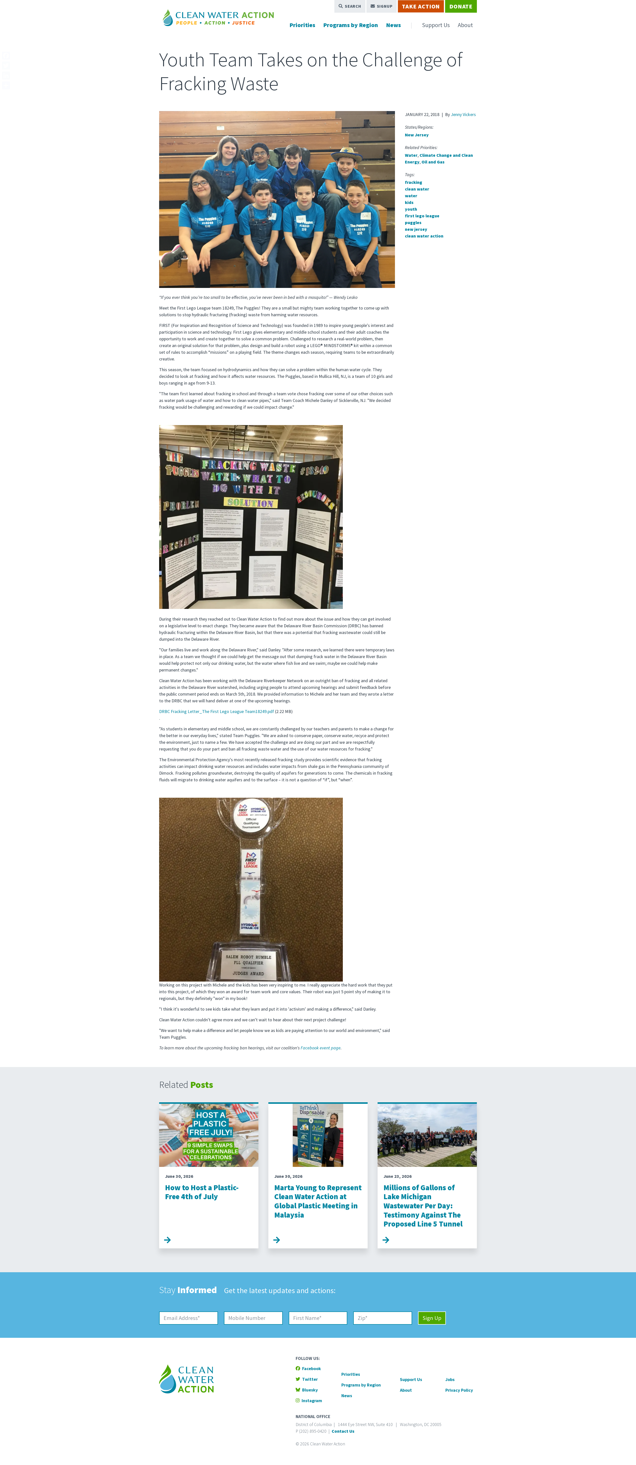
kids (409, 202)
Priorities (302, 25)
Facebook (308, 1368)
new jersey (416, 229)
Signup (382, 6)
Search (350, 6)
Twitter (307, 1379)
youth (411, 209)
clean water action (424, 236)
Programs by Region (350, 25)
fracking (413, 182)
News (393, 25)
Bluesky (307, 1390)
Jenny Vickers (463, 114)
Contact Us (343, 1431)
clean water (417, 189)
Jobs (450, 1379)
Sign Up (432, 1317)
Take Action (421, 6)
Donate (461, 6)
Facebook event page (321, 1048)
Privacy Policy (459, 1390)
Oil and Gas (433, 162)
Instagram (309, 1400)
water (411, 195)
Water (411, 155)
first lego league (422, 216)
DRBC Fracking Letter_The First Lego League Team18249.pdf (216, 711)
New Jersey (417, 135)
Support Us (436, 25)
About (465, 25)
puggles (413, 222)
